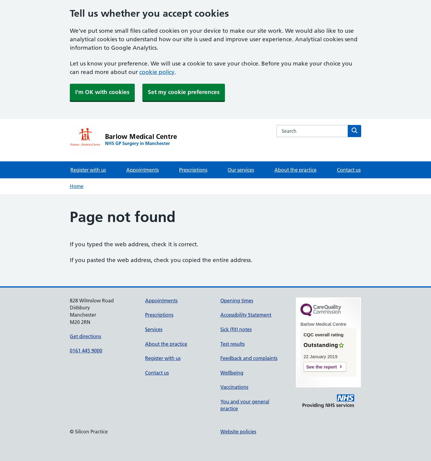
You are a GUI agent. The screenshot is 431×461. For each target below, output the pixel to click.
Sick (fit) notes (236, 329)
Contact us (349, 170)
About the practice (295, 170)
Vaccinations (234, 387)
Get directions (85, 336)
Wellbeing (231, 373)
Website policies (238, 432)
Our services (241, 170)
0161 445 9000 (86, 351)
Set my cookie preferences (183, 92)
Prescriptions (193, 170)
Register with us (88, 170)
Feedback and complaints (248, 358)
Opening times (236, 301)
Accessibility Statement (245, 315)
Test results (232, 344)
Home (76, 186)
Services (153, 329)
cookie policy (157, 72)
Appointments (142, 170)
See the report (321, 366)
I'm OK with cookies (102, 92)
